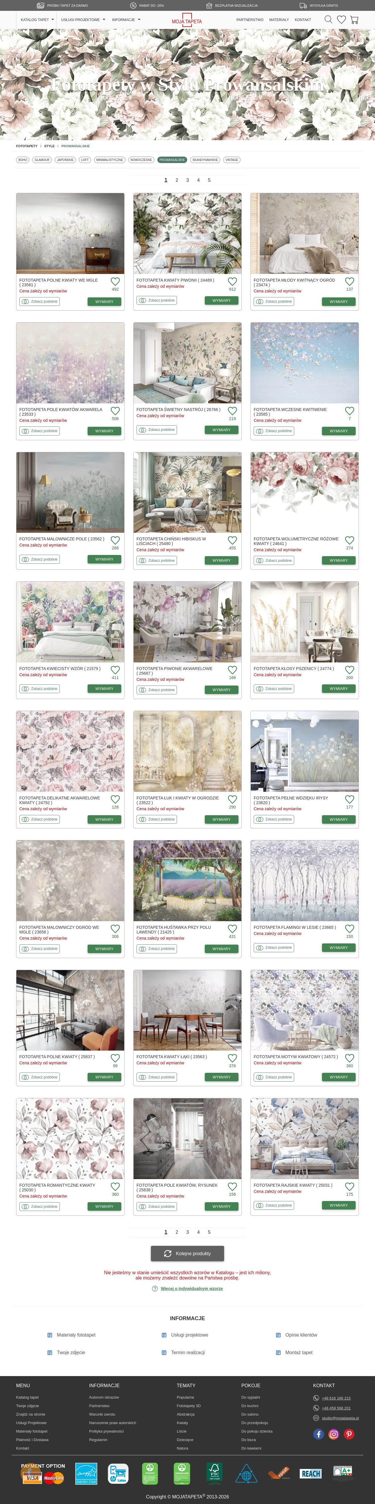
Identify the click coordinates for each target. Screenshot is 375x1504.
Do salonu (250, 1414)
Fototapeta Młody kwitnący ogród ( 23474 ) (294, 282)
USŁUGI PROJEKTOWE (80, 20)
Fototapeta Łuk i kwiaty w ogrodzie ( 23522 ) (178, 800)
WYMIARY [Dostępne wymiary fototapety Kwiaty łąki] (222, 1077)
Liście (186, 1431)
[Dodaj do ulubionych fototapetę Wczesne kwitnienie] (349, 411)
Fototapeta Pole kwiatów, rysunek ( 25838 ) (177, 1187)
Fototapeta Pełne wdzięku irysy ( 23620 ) (291, 800)
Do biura (250, 1439)
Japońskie (66, 160)
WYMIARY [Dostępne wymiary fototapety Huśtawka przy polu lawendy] (222, 949)
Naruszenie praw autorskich (112, 1423)
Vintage (233, 160)
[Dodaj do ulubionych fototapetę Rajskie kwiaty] (349, 1187)
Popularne (186, 1397)
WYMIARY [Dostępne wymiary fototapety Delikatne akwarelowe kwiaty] (105, 819)
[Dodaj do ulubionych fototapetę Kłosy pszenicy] (349, 670)
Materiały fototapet (31, 1431)
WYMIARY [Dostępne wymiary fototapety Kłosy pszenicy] (339, 688)
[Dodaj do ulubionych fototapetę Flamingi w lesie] (349, 929)
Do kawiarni (251, 1448)
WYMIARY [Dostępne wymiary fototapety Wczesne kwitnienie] (339, 431)
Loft (86, 160)
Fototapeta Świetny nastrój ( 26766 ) (179, 409)
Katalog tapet (27, 1397)
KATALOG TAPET (35, 20)
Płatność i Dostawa (32, 1440)
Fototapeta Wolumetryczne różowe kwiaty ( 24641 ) (296, 541)
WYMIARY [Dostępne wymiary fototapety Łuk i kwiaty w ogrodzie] (222, 819)
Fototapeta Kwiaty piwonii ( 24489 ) (175, 280)
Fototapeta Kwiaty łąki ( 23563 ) (172, 1056)
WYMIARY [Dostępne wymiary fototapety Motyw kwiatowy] (339, 1077)
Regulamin (98, 1440)
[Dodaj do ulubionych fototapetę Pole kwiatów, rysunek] (231, 1187)
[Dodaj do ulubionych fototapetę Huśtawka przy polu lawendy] (231, 929)
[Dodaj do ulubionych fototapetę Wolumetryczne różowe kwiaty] (349, 541)
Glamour (43, 160)
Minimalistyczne (109, 160)
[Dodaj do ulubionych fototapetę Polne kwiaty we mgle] (114, 282)
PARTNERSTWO (249, 20)
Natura (186, 1448)
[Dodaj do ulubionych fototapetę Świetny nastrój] (231, 411)
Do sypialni (250, 1397)
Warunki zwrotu (102, 1414)
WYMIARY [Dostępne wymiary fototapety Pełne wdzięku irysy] (339, 819)
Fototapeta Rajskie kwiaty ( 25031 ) (293, 1185)
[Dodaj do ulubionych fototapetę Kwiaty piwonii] (231, 282)
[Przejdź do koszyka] (354, 20)
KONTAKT (303, 20)
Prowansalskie (172, 160)
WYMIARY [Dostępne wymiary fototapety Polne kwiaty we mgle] (105, 301)
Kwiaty (186, 1422)
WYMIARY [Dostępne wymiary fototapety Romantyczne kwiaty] (105, 1206)
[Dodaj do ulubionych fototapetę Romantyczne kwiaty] (114, 1187)
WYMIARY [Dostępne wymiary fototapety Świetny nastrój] (222, 430)
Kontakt (22, 1448)
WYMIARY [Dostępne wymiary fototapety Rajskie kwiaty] (339, 1205)
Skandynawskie (205, 160)
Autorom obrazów (104, 1397)
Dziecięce (186, 1439)
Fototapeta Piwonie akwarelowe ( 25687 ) (174, 671)
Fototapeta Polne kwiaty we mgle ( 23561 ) (58, 282)
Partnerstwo (99, 1406)
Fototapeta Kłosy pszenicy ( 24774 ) (294, 668)
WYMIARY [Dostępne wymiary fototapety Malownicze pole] (105, 559)
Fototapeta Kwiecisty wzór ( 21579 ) (59, 668)
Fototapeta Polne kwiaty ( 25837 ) (57, 1056)
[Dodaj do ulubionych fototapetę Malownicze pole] (114, 541)
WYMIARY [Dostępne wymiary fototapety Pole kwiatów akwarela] (105, 431)
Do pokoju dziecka (256, 1431)
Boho (23, 160)
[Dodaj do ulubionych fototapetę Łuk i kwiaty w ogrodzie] (231, 800)
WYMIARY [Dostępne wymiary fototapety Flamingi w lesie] (339, 947)
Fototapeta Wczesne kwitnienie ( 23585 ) (290, 412)
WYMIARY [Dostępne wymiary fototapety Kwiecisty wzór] (105, 688)
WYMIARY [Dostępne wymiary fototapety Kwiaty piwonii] (222, 300)
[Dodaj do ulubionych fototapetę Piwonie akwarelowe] (231, 670)
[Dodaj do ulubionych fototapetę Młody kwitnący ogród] (349, 282)
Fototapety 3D (189, 1406)
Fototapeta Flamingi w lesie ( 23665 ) (295, 927)
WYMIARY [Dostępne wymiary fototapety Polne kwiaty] (105, 1077)
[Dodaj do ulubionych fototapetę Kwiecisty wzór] (114, 670)
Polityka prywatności (106, 1431)
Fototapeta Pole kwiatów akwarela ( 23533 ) (60, 412)
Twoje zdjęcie (27, 1406)
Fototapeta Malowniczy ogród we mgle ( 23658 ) (59, 929)
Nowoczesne (141, 160)
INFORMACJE (123, 20)
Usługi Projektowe (31, 1423)
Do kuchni (250, 1405)
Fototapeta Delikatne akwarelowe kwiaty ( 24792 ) (59, 800)
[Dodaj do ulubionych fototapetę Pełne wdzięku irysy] (349, 800)
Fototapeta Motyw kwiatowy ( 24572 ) (296, 1056)
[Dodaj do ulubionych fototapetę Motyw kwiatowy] (349, 1058)
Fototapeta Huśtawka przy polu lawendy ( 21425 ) (174, 929)
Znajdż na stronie (30, 1414)
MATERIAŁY (279, 20)
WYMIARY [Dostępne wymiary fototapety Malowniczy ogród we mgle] (105, 949)
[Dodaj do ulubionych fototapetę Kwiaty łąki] (231, 1058)
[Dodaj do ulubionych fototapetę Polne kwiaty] (114, 1058)
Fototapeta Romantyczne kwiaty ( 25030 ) (57, 1187)
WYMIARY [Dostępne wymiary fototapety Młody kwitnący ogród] (339, 301)
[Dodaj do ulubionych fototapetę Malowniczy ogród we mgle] (114, 929)
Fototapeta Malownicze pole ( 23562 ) (61, 539)
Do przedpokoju (254, 1422)
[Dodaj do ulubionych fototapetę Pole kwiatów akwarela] (114, 411)
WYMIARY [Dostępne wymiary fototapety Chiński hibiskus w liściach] (222, 560)
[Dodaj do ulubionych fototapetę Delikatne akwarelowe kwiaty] (114, 800)
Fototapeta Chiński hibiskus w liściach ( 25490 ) (171, 541)
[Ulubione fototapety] (341, 20)
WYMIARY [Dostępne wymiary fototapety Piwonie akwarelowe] (222, 690)
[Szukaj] (329, 20)
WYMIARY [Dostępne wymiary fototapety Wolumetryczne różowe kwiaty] (339, 560)
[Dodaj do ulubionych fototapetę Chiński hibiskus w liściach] (231, 541)
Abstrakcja (186, 1414)
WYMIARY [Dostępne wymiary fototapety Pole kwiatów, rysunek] (222, 1206)
